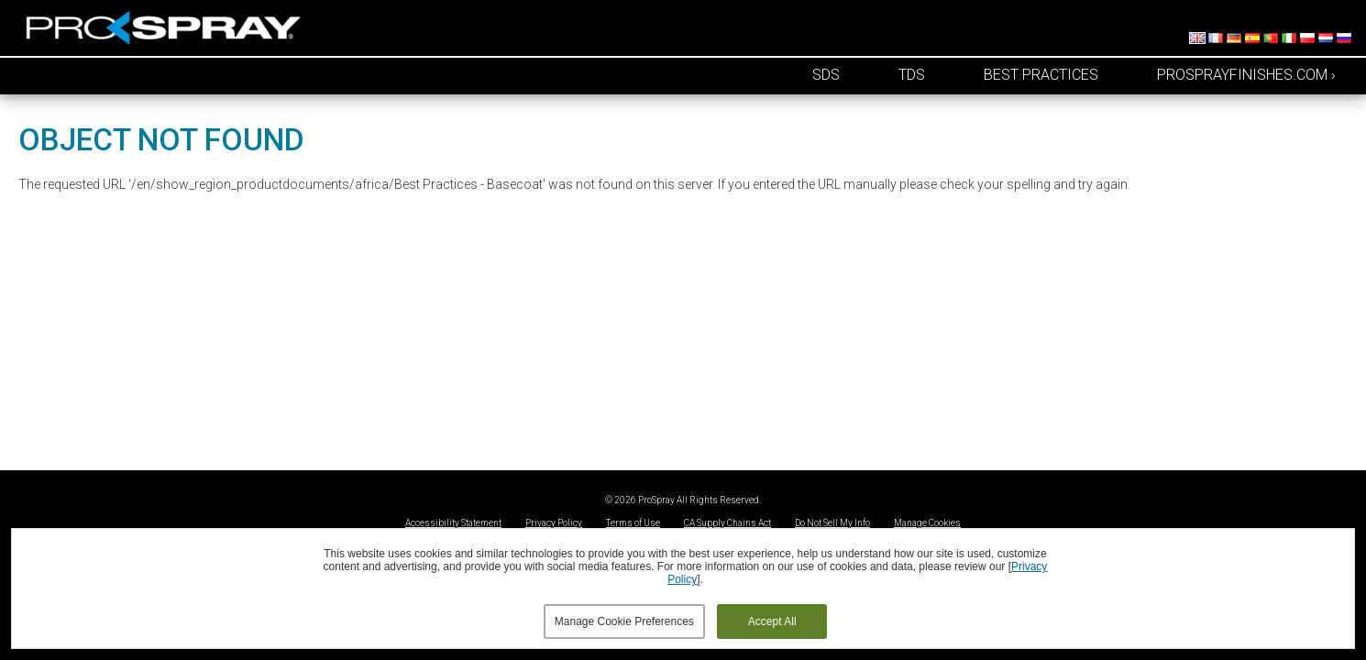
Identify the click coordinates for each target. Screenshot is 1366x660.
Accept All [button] (772, 621)
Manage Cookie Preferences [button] (624, 621)
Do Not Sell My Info (832, 523)
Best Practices (1041, 74)
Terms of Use (633, 523)
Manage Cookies (927, 523)
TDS (911, 74)
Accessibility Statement (453, 523)
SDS (826, 74)
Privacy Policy (553, 523)
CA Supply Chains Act (727, 523)
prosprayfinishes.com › (1246, 74)
